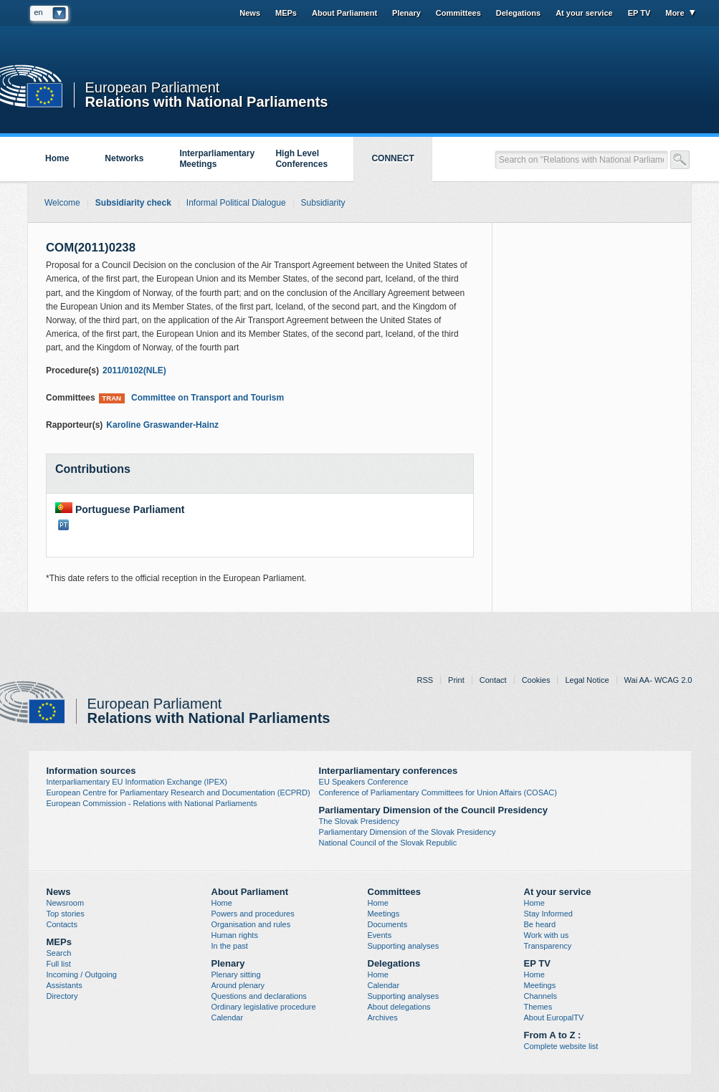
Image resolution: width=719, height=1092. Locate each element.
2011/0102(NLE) (134, 370)
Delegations (518, 13)
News (249, 13)
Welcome (62, 203)
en (38, 12)
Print (456, 680)
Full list (59, 963)
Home (57, 158)
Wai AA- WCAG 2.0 (658, 680)
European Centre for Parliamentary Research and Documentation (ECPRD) (178, 792)
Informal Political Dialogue (236, 203)
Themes (538, 1006)
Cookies (536, 680)
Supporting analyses (403, 946)
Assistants (64, 985)
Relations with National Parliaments (206, 100)
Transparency (548, 946)
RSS (424, 680)
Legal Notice (587, 680)
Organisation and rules (251, 924)
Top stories (66, 913)
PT (63, 524)
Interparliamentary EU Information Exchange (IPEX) (137, 781)
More (674, 13)
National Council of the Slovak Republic (388, 842)
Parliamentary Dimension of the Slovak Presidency (407, 832)
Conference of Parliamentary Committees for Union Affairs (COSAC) (438, 792)
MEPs (286, 13)
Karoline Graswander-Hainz (162, 425)
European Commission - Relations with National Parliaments (152, 803)
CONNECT (392, 158)
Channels (540, 996)
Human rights (234, 935)
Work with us (546, 935)
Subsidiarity (323, 203)
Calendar (227, 1017)
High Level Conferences (301, 158)
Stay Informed (548, 913)
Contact (493, 680)
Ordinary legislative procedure (263, 1006)
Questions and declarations (259, 996)
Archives (383, 1017)
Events (380, 935)
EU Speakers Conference (364, 781)
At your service (584, 13)
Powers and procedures (253, 913)
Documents (388, 924)
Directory (62, 996)
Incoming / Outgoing (82, 974)
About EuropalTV (554, 1017)
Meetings (384, 913)
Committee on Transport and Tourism (191, 398)
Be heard (540, 924)
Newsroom (66, 903)
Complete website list (561, 1046)
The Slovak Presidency (359, 821)
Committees (458, 13)
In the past (229, 946)
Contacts (62, 924)
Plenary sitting (236, 974)
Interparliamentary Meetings (216, 158)
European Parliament (152, 87)
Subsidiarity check (133, 203)
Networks (124, 158)
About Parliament (344, 13)
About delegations (399, 1006)
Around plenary (238, 985)
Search (59, 953)
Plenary (406, 13)
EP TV (639, 13)
